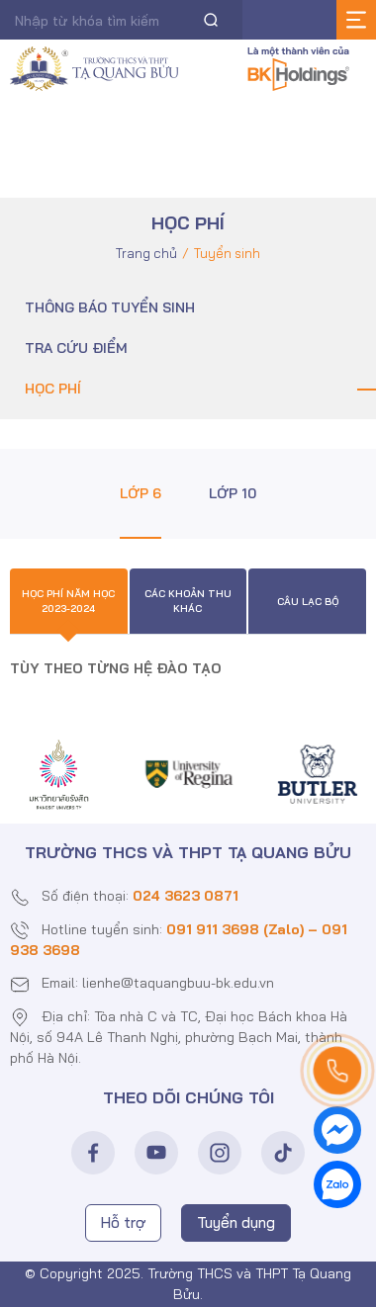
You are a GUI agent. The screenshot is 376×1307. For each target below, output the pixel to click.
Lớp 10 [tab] (232, 493)
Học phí (53, 388)
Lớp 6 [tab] (140, 493)
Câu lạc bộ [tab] (307, 601)
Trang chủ (146, 253)
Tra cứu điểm (76, 348)
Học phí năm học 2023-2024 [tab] (68, 601)
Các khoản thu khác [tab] (188, 601)
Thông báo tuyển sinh (110, 307)
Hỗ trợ (123, 1222)
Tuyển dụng (236, 1222)
